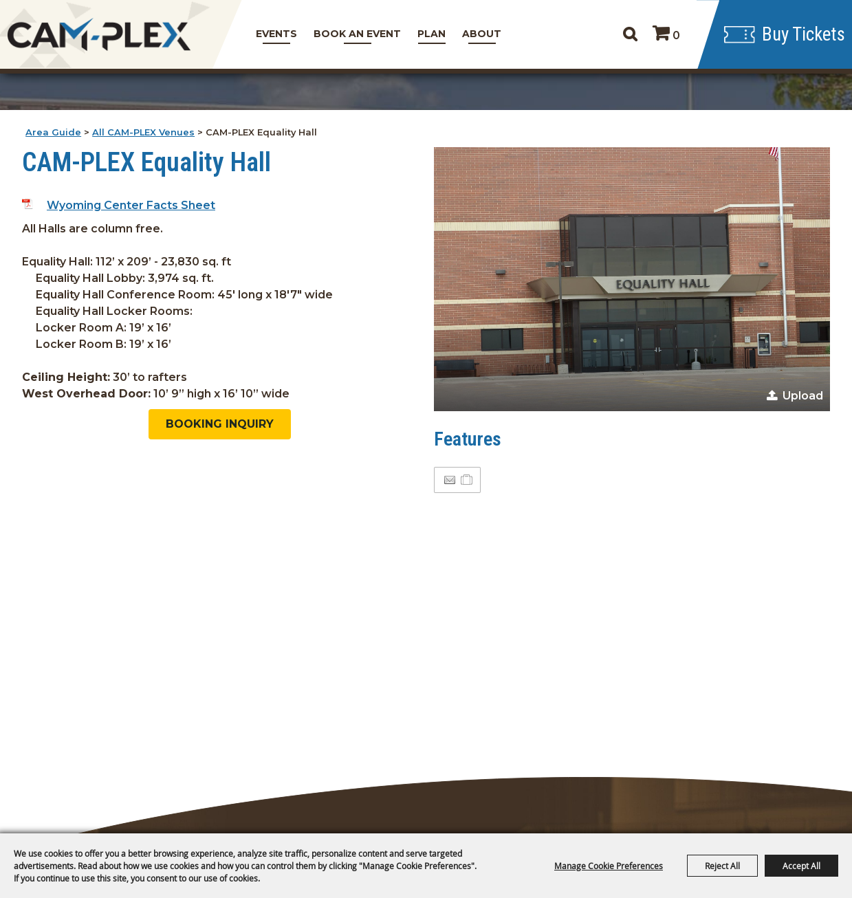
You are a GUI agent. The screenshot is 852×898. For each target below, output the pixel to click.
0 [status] (676, 35)
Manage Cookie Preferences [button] (608, 865)
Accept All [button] (801, 865)
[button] (632, 279)
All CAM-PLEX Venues (143, 132)
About (481, 34)
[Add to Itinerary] (467, 479)
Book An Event (357, 34)
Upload (803, 395)
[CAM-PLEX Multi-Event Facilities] (99, 35)
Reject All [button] (722, 865)
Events (276, 34)
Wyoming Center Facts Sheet (131, 205)
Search (630, 34)
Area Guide (53, 132)
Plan (431, 34)
